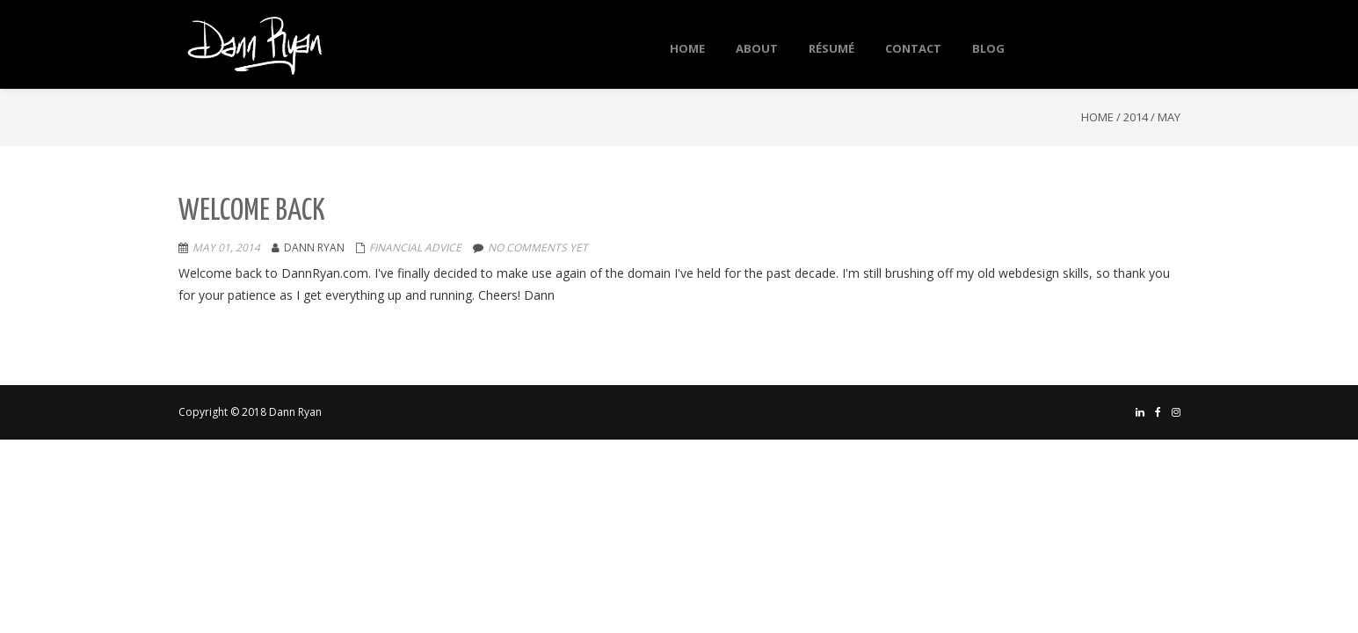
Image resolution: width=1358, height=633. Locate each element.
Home (1097, 117)
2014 (1135, 117)
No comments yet (538, 247)
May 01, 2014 (226, 247)
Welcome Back (251, 211)
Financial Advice (415, 247)
